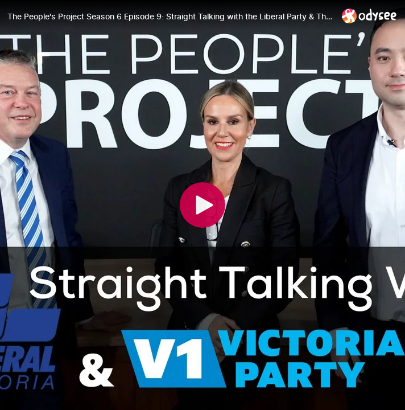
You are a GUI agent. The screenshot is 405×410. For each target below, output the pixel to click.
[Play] (202, 205)
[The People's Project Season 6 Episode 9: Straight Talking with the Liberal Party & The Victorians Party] (170, 16)
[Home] (369, 15)
